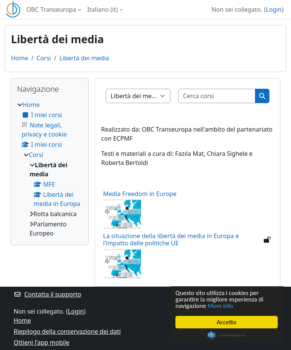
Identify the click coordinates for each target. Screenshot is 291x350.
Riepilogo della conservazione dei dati (67, 331)
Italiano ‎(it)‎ (102, 9)
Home (19, 58)
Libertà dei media (84, 58)
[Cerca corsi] (217, 96)
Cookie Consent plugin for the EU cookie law (227, 335)
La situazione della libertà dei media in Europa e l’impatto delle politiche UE (171, 239)
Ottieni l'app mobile (41, 342)
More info (220, 306)
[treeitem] (49, 169)
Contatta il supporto (47, 294)
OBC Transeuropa (51, 9)
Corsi (43, 58)
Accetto (226, 322)
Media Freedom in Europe (140, 194)
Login (274, 9)
